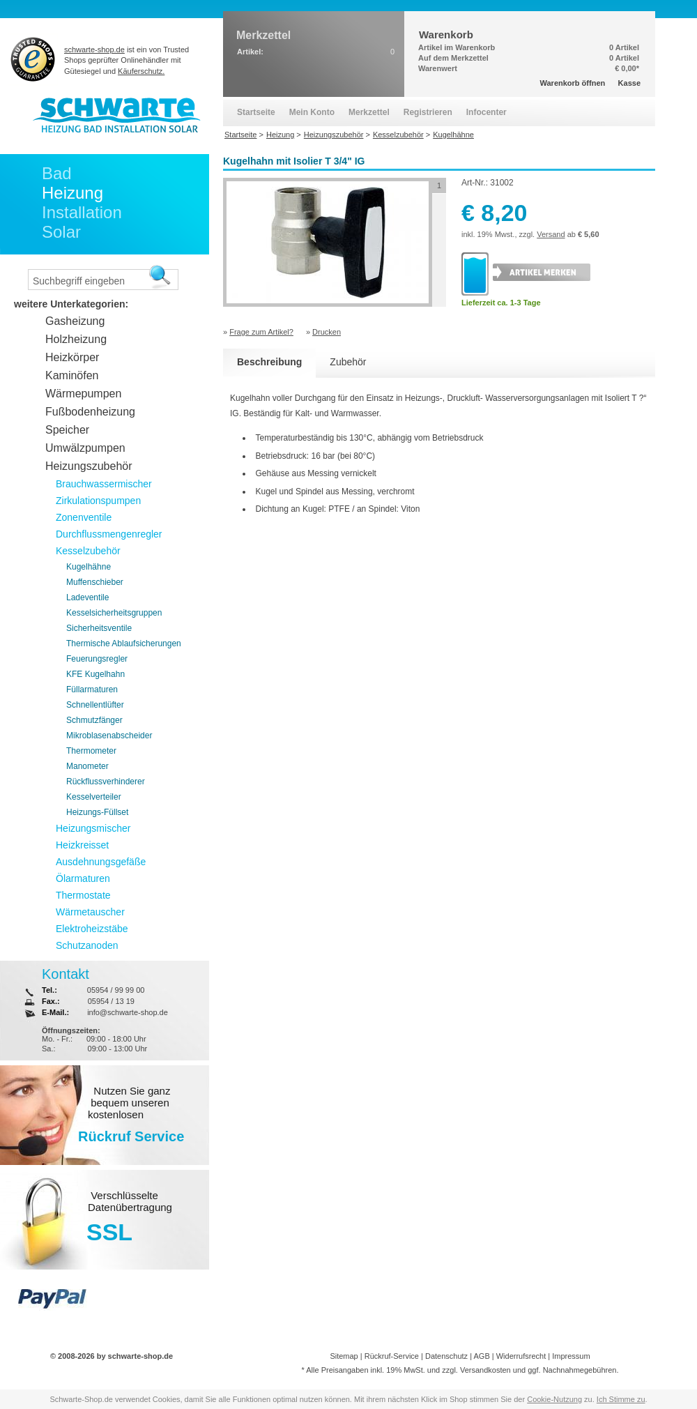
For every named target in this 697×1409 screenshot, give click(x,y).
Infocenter (486, 112)
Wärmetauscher (90, 911)
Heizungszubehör (88, 466)
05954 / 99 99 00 (116, 990)
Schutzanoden (87, 945)
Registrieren (428, 112)
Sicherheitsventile (99, 628)
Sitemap (344, 1356)
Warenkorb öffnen (573, 83)
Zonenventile (84, 517)
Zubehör (348, 361)
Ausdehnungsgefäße (101, 861)
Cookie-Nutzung (554, 1399)
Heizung (72, 192)
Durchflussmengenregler (109, 534)
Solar (61, 231)
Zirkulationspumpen (98, 500)
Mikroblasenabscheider (109, 735)
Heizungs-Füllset (97, 812)
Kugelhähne (88, 567)
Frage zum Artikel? (261, 332)
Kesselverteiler (93, 797)
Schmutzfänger (94, 720)
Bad (57, 173)
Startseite (256, 112)
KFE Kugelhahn (95, 674)
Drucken (326, 332)
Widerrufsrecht (521, 1356)
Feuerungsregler (97, 659)
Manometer (87, 766)
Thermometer (91, 751)
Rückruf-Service (392, 1356)
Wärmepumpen (83, 393)
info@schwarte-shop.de (127, 1012)
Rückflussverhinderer (105, 781)
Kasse (629, 83)
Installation (82, 212)
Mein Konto (312, 112)
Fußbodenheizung (90, 412)
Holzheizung (76, 339)
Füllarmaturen (92, 689)
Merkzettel (369, 112)
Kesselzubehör (88, 550)
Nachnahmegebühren (580, 1370)
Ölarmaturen (83, 878)
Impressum (571, 1356)
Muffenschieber (94, 582)
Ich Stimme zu (621, 1399)
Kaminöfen (72, 375)
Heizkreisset (82, 845)
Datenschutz (446, 1356)
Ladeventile (87, 597)
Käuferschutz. (141, 71)
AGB (481, 1356)
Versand (551, 234)
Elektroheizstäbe (92, 928)
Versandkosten (485, 1370)
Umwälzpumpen (85, 448)
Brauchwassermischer (104, 483)
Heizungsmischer (93, 828)
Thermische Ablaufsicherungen (123, 643)
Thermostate (83, 895)
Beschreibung (269, 361)
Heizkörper (72, 357)
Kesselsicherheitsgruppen (114, 613)
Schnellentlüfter (95, 705)
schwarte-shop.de (94, 49)
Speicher (67, 430)
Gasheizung (75, 321)
